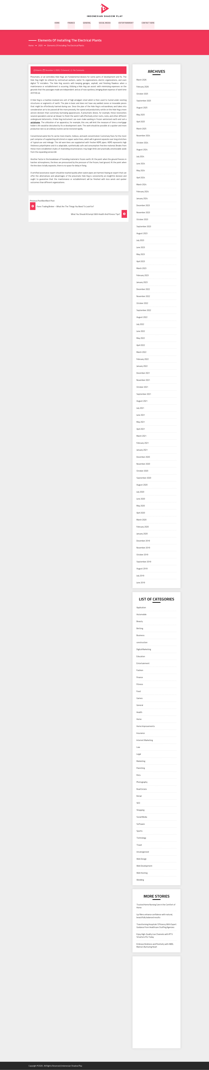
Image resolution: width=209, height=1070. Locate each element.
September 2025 (143, 100)
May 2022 (140, 338)
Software (140, 824)
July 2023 (140, 240)
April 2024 (140, 177)
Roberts (38, 70)
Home (57, 22)
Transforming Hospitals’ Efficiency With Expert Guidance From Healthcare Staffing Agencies (156, 926)
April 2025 (140, 121)
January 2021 (142, 450)
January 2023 (142, 282)
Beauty (139, 621)
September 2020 (143, 477)
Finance (71, 22)
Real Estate (141, 789)
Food (138, 691)
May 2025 (140, 114)
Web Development (144, 865)
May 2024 (140, 170)
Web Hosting (141, 872)
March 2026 (141, 79)
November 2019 (143, 547)
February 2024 (142, 191)
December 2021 (143, 373)
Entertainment (126, 22)
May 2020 (140, 505)
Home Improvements (145, 726)
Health (139, 712)
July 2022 (140, 324)
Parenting (140, 768)
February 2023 (142, 275)
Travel (139, 844)
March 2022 (141, 352)
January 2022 (142, 366)
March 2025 (141, 128)
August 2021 (141, 401)
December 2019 (143, 540)
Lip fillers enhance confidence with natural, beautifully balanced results (154, 916)
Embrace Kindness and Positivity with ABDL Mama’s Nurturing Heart (155, 945)
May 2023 (140, 254)
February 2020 (142, 526)
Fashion (139, 670)
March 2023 (141, 268)
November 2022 (143, 296)
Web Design (141, 858)
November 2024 (143, 135)
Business (140, 635)
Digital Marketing (143, 649)
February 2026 (142, 86)
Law (138, 747)
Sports (139, 831)
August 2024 (141, 149)
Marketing (140, 761)
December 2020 (143, 456)
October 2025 (142, 93)
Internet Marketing (144, 740)
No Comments (78, 70)
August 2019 (141, 568)
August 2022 (141, 317)
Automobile (141, 614)
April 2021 (140, 428)
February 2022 (142, 359)
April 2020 (140, 512)
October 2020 (142, 470)
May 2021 (140, 422)
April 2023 (140, 261)
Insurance (140, 733)
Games (139, 698)
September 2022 (143, 310)
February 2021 (142, 442)
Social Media (104, 22)
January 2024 (142, 198)
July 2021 (140, 408)
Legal (138, 754)
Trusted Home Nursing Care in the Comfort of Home (155, 906)
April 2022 (140, 345)
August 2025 (141, 107)
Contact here (148, 22)
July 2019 (140, 575)
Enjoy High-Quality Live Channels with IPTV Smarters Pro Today (154, 936)
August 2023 (141, 233)
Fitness (139, 684)
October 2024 (142, 142)
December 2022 (143, 289)
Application (141, 607)
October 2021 (142, 387)
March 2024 (141, 184)
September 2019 (143, 561)
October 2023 (142, 219)
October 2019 (142, 554)
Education (140, 656)
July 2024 (140, 156)
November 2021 (143, 380)
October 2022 (142, 303)
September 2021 (143, 394)
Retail (139, 796)
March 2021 (141, 436)
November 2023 (143, 212)
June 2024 (140, 163)
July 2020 (140, 491)
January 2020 (142, 533)
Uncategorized (142, 851)
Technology (141, 838)
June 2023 (140, 247)
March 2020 (141, 519)
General (87, 22)
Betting (139, 628)
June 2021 (140, 415)
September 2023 (143, 226)
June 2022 (140, 331)
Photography (141, 782)
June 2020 (140, 498)
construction (141, 642)
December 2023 (143, 205)
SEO (138, 803)
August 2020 (141, 484)
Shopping (140, 810)
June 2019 (140, 582)
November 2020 (143, 464)
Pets (138, 775)
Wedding (140, 879)
